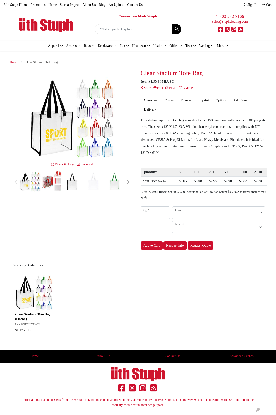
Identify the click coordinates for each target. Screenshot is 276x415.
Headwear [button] (139, 46)
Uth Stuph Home (15, 4)
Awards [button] (71, 46)
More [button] (220, 46)
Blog (102, 4)
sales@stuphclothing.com (230, 21)
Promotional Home (43, 4)
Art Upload (116, 4)
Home (34, 356)
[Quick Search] (133, 29)
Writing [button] (204, 46)
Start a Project (70, 4)
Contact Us (135, 4)
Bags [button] (87, 46)
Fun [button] (122, 46)
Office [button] (173, 46)
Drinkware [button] (105, 46)
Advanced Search (241, 356)
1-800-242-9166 (230, 16)
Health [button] (158, 46)
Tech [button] (188, 46)
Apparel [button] (53, 46)
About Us (89, 4)
